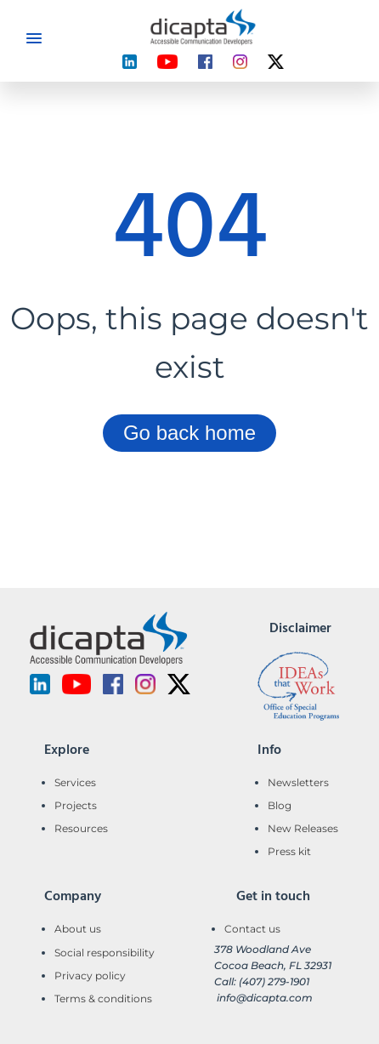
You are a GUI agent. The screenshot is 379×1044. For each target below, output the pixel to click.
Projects (75, 805)
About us (77, 928)
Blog (279, 805)
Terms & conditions (103, 998)
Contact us (252, 928)
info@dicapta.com (265, 997)
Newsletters (298, 782)
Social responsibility (104, 952)
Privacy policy (90, 975)
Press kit (289, 851)
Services (75, 782)
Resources (81, 828)
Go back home (189, 432)
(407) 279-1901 (274, 981)
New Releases (303, 828)
